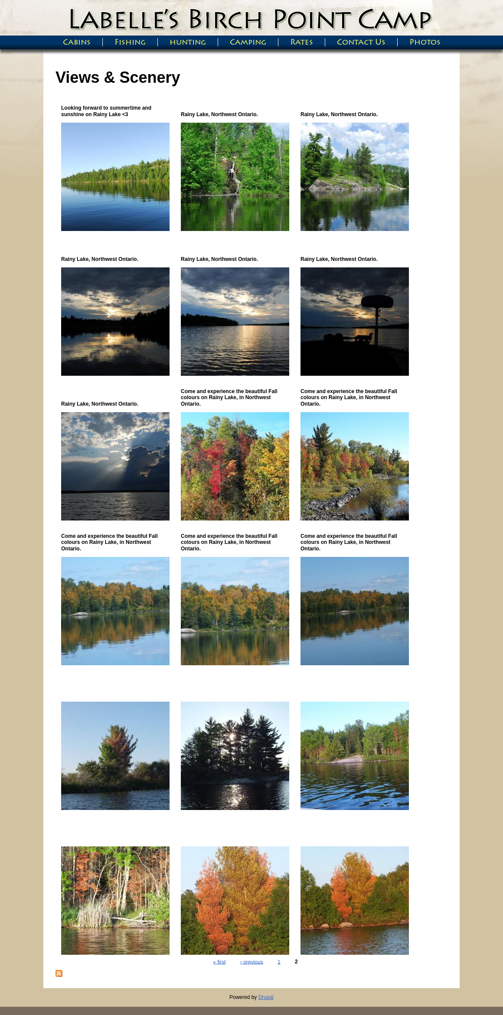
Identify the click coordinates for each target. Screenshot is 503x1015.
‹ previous (251, 962)
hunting (188, 42)
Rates (301, 42)
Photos (425, 42)
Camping (248, 42)
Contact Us (361, 42)
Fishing (130, 42)
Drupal (266, 997)
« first (219, 962)
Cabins (77, 42)
